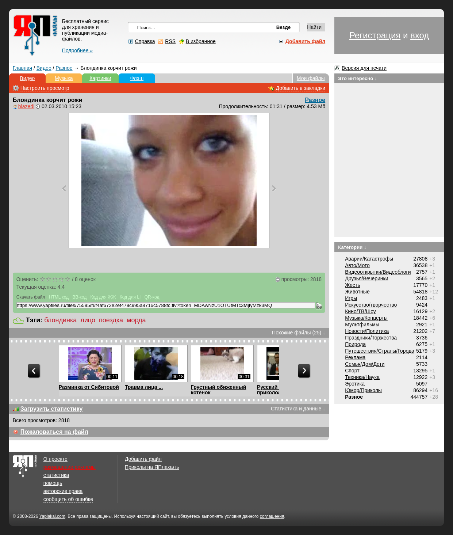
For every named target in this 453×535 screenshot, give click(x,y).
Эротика (355, 384)
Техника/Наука (362, 377)
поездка (111, 320)
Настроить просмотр (44, 88)
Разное (63, 68)
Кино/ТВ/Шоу (360, 311)
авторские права (63, 491)
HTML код (59, 297)
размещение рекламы (69, 467)
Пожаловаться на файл (54, 432)
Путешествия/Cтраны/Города (379, 351)
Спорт (352, 370)
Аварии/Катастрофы (369, 259)
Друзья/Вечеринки (366, 278)
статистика (56, 475)
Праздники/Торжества (371, 338)
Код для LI (130, 297)
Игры (351, 298)
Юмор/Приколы (363, 390)
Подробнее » (77, 50)
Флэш (136, 78)
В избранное (201, 41)
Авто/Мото (357, 265)
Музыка (64, 78)
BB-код (79, 297)
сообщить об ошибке (68, 499)
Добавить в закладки (301, 88)
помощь (52, 483)
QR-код (152, 297)
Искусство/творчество (371, 305)
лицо (87, 320)
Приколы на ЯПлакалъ (152, 467)
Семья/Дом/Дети (364, 364)
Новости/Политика (367, 331)
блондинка (60, 320)
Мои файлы (311, 78)
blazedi (26, 106)
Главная (22, 68)
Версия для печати (364, 68)
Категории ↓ (352, 247)
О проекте (55, 459)
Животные (357, 292)
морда (136, 320)
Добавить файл (143, 459)
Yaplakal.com (52, 516)
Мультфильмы (362, 324)
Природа (355, 344)
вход (419, 35)
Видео (44, 68)
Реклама (355, 357)
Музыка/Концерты (366, 318)
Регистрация (374, 35)
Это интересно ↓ (357, 78)
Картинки (100, 78)
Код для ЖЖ (103, 297)
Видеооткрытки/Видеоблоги (378, 272)
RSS (170, 41)
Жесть (352, 285)
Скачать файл (30, 297)
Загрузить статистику (51, 409)
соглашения (272, 516)
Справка (145, 41)
